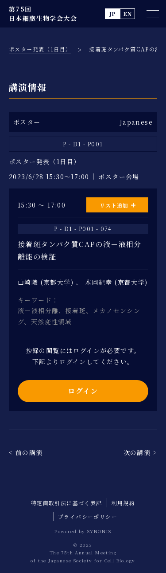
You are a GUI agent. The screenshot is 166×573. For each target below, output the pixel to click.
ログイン (83, 391)
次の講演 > (140, 452)
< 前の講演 (25, 452)
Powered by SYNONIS (82, 531)
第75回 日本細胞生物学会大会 (43, 13)
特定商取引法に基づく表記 (66, 502)
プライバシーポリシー (87, 516)
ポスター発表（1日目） (40, 49)
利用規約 (123, 502)
